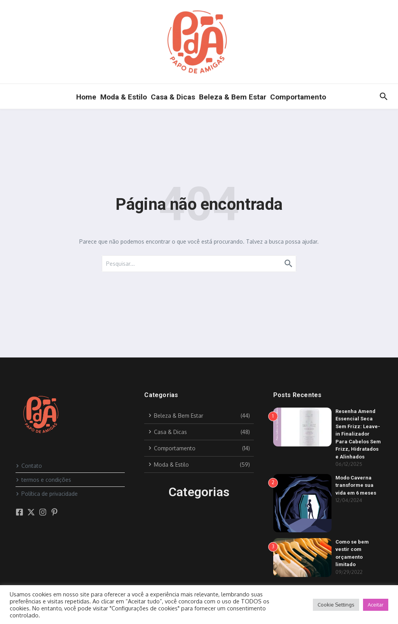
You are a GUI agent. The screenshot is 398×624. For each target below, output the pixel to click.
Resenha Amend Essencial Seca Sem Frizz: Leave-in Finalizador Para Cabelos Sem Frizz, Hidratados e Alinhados (358, 434)
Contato (29, 465)
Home (86, 96)
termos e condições (43, 479)
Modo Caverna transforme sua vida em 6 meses (355, 485)
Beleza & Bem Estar (232, 96)
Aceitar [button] (376, 604)
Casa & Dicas (173, 96)
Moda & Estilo (123, 96)
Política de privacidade (47, 493)
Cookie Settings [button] (336, 604)
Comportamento (298, 96)
